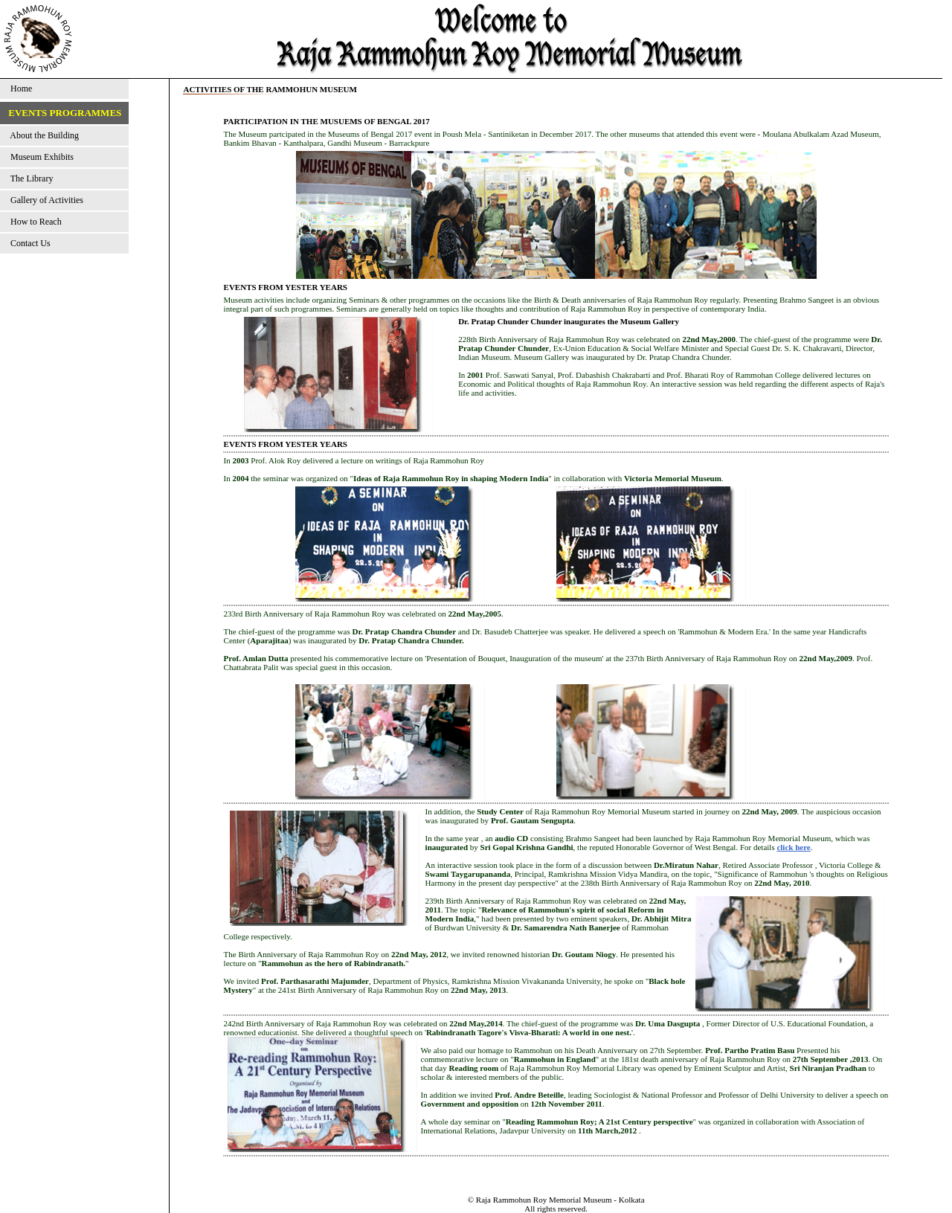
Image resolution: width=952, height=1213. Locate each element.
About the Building (42, 135)
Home (19, 88)
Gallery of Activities (44, 200)
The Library (29, 178)
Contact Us (28, 243)
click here (793, 847)
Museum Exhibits (40, 157)
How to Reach (34, 221)
